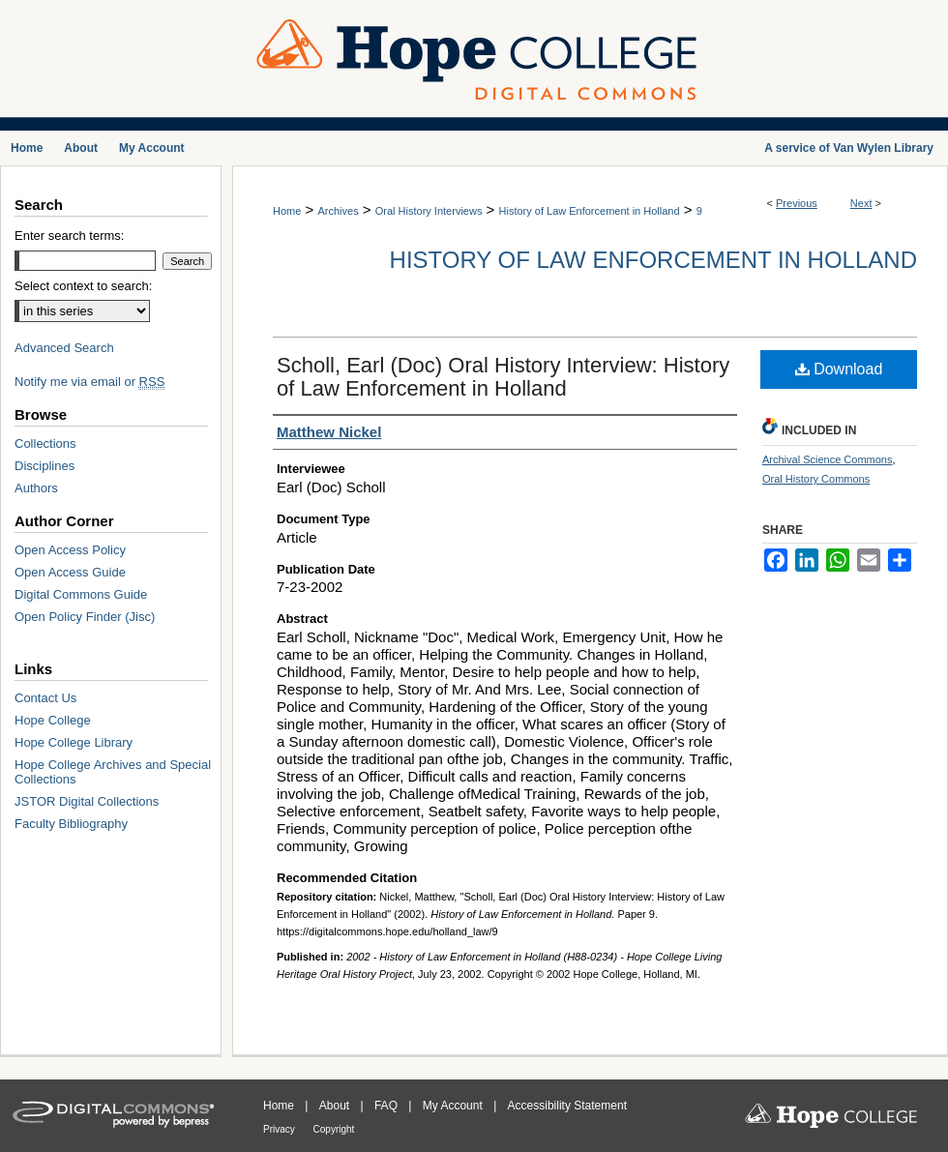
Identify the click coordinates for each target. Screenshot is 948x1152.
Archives (337, 211)
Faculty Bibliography (71, 823)
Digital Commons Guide (81, 594)
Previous (796, 203)
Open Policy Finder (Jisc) (85, 616)
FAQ (387, 1105)
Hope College (53, 720)
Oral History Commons (816, 479)
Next (861, 203)
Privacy (280, 1129)
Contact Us (45, 698)
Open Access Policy (70, 550)
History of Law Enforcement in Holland (589, 211)
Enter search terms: (69, 235)
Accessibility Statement (567, 1105)
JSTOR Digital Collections (87, 801)
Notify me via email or (89, 381)
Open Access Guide (70, 572)
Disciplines (44, 465)
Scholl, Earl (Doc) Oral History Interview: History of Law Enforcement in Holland (503, 376)
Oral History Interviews (429, 211)
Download (839, 369)
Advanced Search (64, 347)
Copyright (334, 1129)
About (336, 1105)
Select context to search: (83, 286)
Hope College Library (74, 742)
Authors (36, 488)
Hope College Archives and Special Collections (113, 771)
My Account (454, 1105)
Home (287, 211)
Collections (45, 443)
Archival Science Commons (827, 459)
